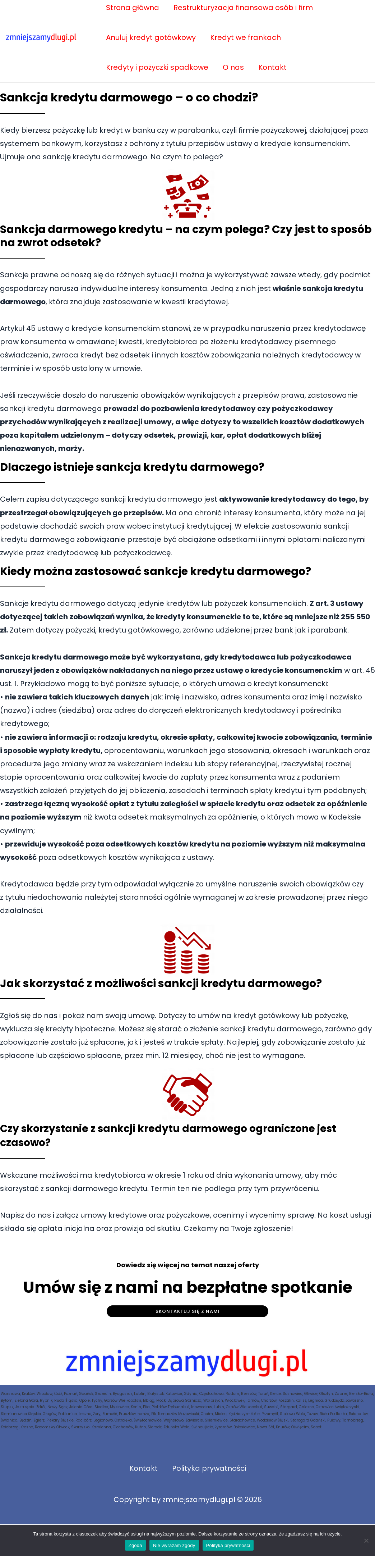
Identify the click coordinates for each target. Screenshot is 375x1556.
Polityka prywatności (209, 1468)
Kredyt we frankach (245, 37)
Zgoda (135, 1545)
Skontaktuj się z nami (188, 1311)
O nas (233, 67)
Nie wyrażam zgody (174, 1545)
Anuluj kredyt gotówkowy (151, 37)
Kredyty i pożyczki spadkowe (157, 67)
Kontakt (272, 67)
